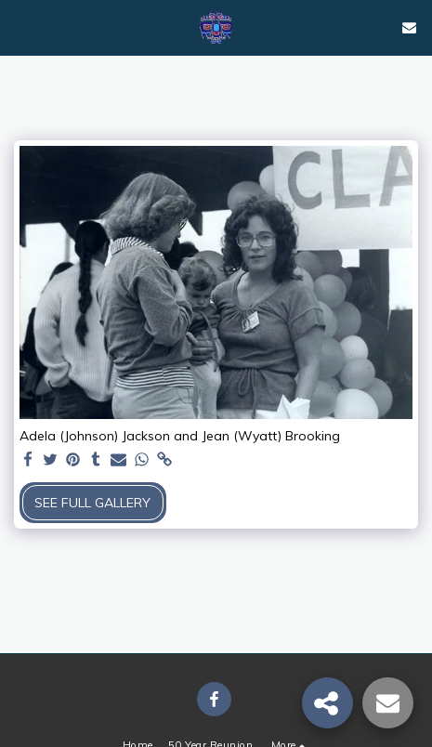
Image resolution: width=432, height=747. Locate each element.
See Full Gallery (92, 502)
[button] (20, 26)
